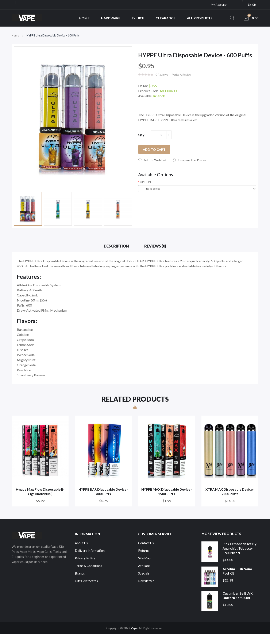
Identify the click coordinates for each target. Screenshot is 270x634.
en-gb (253, 4)
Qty (141, 135)
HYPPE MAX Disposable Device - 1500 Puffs (166, 491)
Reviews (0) (155, 246)
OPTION (145, 182)
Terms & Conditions (88, 566)
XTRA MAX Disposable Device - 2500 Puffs (230, 491)
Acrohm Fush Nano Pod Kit (237, 571)
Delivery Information (90, 550)
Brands (80, 573)
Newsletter (146, 581)
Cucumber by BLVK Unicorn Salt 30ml (238, 595)
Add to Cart (154, 149)
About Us (81, 543)
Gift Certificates (86, 581)
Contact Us (146, 543)
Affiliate (144, 566)
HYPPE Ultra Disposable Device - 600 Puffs (53, 35)
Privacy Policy (85, 558)
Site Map (144, 558)
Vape (134, 628)
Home (15, 35)
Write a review (181, 74)
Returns (143, 550)
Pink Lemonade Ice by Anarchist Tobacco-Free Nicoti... (239, 548)
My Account (219, 4)
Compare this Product (193, 160)
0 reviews (161, 74)
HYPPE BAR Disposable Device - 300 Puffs (103, 491)
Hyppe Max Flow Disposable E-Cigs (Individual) (40, 491)
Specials (144, 573)
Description (116, 246)
